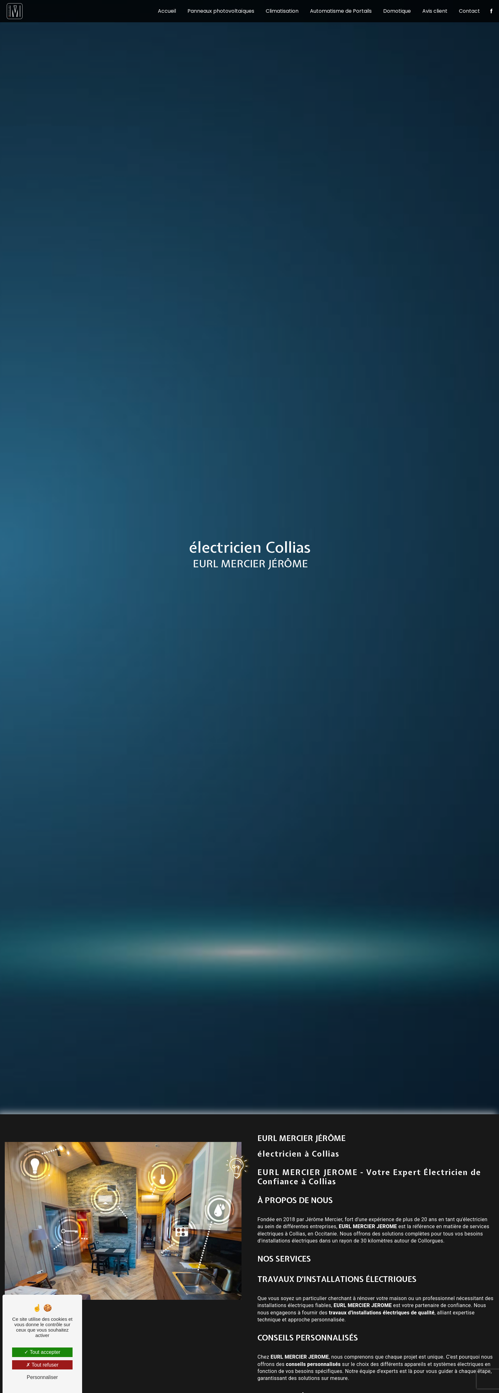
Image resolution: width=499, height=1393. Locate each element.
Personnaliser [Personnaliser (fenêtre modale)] (42, 1377)
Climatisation (279, 11)
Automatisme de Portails (338, 11)
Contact (466, 11)
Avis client (431, 11)
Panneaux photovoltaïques (217, 11)
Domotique (394, 11)
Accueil (164, 11)
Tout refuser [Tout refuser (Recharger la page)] (42, 1365)
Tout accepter (42, 1352)
